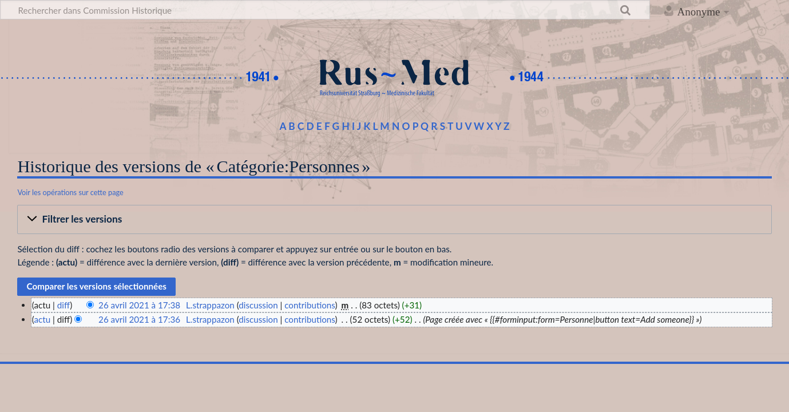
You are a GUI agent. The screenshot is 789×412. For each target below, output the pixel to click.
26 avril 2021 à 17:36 (139, 319)
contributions (309, 305)
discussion (258, 305)
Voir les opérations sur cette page (70, 192)
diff (63, 305)
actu (42, 319)
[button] (394, 220)
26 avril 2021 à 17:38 (139, 305)
